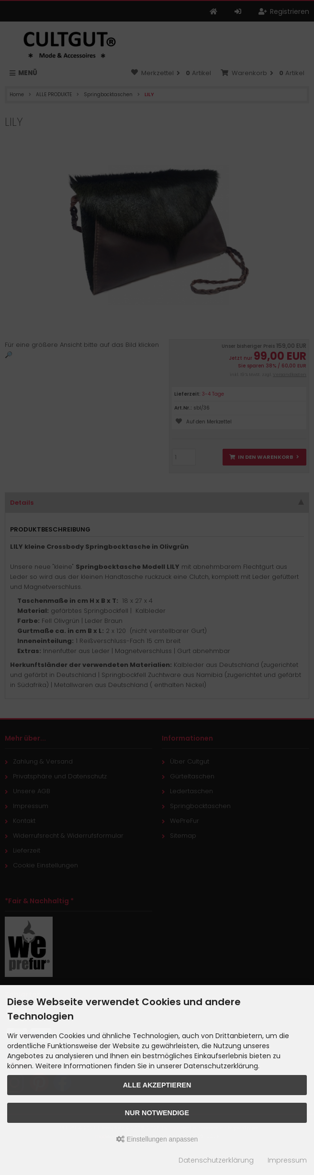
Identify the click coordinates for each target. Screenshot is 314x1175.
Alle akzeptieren (157, 1085)
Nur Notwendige (157, 1113)
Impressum (287, 1160)
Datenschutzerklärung (216, 1160)
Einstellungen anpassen (157, 1139)
